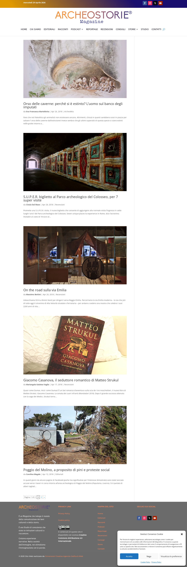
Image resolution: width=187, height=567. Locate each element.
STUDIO (145, 29)
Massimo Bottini (33, 294)
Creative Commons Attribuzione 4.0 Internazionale (72, 538)
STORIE (131, 29)
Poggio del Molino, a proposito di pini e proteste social (66, 469)
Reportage (102, 531)
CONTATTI (156, 29)
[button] (182, 534)
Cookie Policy (145, 562)
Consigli (101, 540)
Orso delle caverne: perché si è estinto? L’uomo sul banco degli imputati (73, 105)
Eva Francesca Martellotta (37, 111)
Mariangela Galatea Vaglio (37, 384)
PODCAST (76, 29)
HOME (24, 29)
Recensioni (60, 204)
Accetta (129, 556)
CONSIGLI (120, 29)
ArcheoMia (69, 111)
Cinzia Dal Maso (33, 204)
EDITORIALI (49, 29)
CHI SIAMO (35, 29)
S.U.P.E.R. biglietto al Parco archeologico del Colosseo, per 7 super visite (70, 198)
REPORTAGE (92, 29)
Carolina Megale (33, 474)
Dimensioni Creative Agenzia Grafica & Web (64, 556)
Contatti (101, 549)
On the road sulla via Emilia (44, 290)
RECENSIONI (107, 29)
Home (100, 513)
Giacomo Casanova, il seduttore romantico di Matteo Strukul (71, 380)
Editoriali (59, 474)
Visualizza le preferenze (171, 556)
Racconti (101, 522)
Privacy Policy (156, 562)
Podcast (101, 527)
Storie (100, 544)
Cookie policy (64, 520)
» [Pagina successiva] (44, 497)
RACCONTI (63, 29)
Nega (149, 556)
